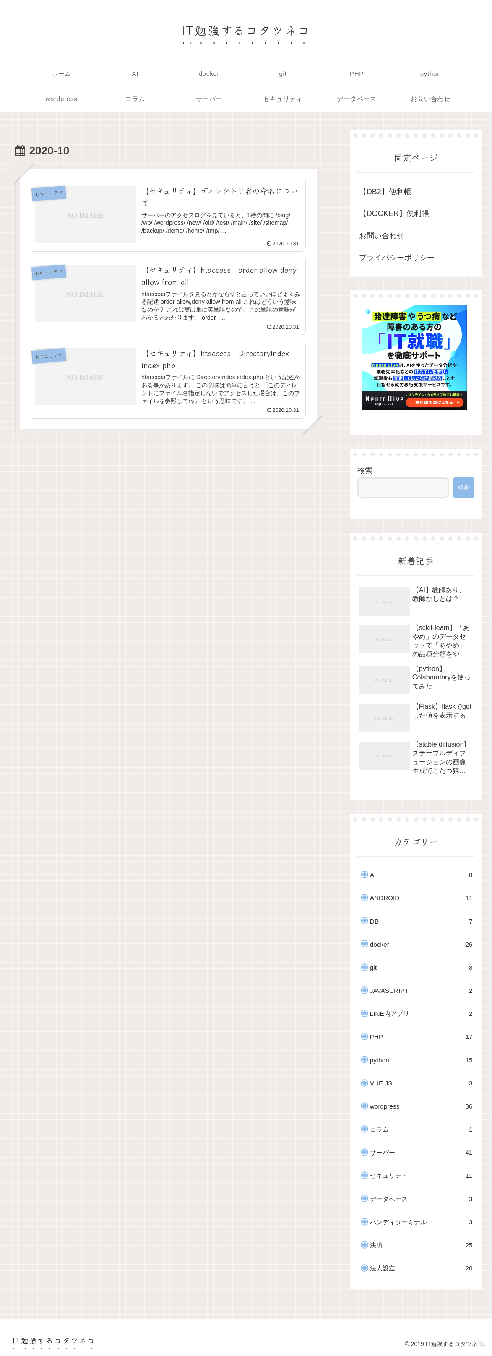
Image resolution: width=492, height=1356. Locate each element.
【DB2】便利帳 (385, 191)
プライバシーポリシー (397, 257)
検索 (364, 470)
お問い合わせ (381, 236)
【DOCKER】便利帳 (394, 213)
